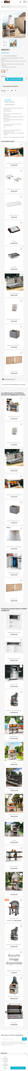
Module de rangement (14, 572)
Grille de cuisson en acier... (14, 189)
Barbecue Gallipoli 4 (14, 814)
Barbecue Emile (14, 918)
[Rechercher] (14, 6)
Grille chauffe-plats (14, 215)
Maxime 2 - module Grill (14, 996)
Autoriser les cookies (18, 1068)
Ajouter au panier (14, 79)
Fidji (14, 892)
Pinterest (15, 90)
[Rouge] (2, 72)
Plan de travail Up (14, 866)
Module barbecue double (14, 658)
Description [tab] (7, 99)
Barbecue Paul (14, 684)
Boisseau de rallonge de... (14, 345)
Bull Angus (14, 1022)
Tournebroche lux (14, 293)
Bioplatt (14, 241)
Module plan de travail (14, 416)
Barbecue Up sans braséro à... (14, 944)
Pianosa (14, 762)
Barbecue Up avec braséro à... (14, 710)
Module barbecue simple (14, 632)
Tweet (11, 90)
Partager (7, 90)
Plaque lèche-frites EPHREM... (14, 546)
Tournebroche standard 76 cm (14, 163)
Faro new (14, 840)
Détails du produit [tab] (10, 102)
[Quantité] (3, 79)
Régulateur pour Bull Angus (14, 970)
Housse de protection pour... (14, 319)
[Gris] (5, 72)
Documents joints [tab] (10, 104)
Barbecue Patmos (14, 736)
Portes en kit (14, 371)
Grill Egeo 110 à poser (14, 788)
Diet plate (14, 267)
